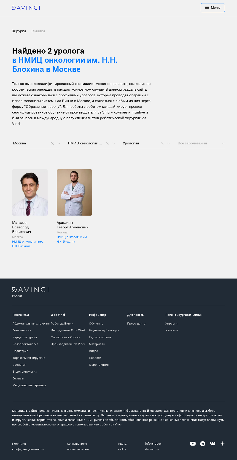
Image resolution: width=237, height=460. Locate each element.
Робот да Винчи (62, 324)
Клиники (38, 31)
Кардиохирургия (25, 337)
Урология (19, 365)
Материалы (97, 344)
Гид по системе (100, 337)
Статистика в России (65, 337)
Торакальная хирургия (29, 358)
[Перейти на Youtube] (193, 446)
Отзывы (18, 379)
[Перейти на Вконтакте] (212, 446)
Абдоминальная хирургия (31, 324)
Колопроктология (25, 344)
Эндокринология (25, 372)
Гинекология (22, 331)
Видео (93, 351)
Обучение (96, 324)
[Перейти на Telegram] (202, 446)
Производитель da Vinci (68, 344)
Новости (95, 358)
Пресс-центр (136, 324)
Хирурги (171, 324)
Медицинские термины (29, 385)
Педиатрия (20, 351)
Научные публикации (104, 331)
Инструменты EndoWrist (68, 331)
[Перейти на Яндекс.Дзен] (222, 446)
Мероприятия (99, 365)
